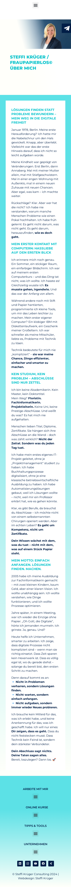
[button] (35, 5)
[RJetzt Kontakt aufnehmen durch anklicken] (67, 28)
